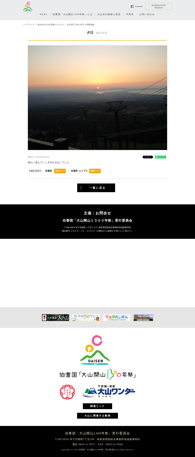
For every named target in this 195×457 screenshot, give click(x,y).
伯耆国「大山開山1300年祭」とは (72, 14)
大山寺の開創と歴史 (109, 14)
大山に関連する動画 (97, 415)
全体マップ (60, 171)
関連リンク (97, 406)
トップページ (29, 25)
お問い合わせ (147, 14)
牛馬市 (130, 14)
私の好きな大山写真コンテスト (51, 25)
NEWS (44, 14)
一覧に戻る (97, 187)
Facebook (139, 6)
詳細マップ (95, 171)
